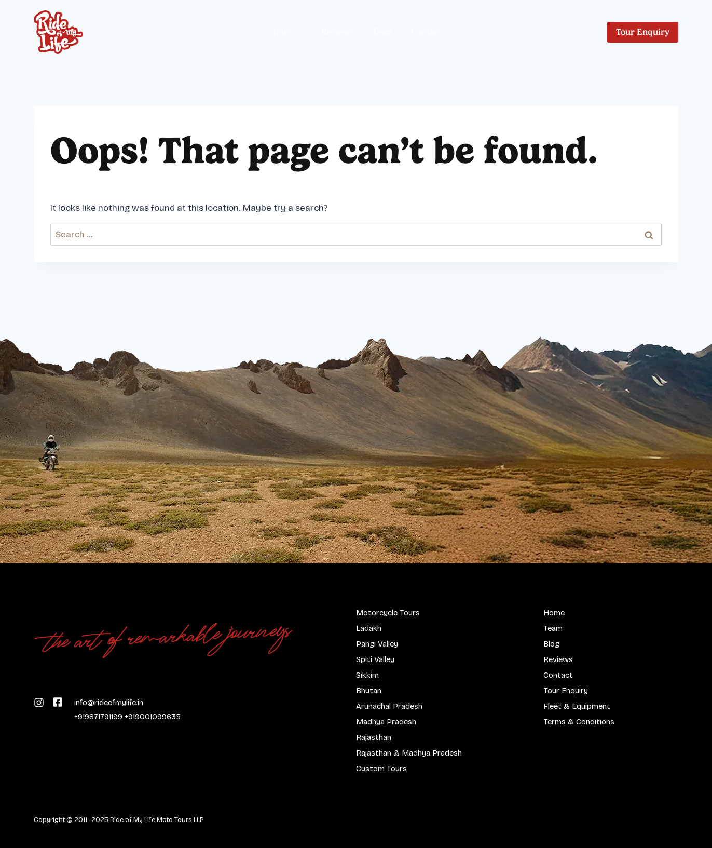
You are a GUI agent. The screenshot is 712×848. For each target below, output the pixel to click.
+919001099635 (153, 716)
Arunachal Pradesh (389, 706)
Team (382, 32)
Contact (425, 32)
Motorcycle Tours (388, 612)
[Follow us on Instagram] (57, 701)
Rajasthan (373, 737)
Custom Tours (381, 768)
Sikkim (367, 675)
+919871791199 (98, 716)
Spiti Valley (375, 659)
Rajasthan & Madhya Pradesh (409, 753)
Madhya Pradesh (386, 721)
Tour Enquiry (642, 32)
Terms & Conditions (578, 721)
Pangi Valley (377, 644)
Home (554, 612)
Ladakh (368, 628)
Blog (551, 644)
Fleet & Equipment (576, 706)
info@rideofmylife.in (108, 702)
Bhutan (368, 690)
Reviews (337, 32)
